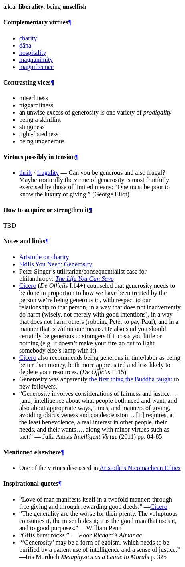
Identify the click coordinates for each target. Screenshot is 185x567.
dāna (25, 45)
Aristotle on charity (44, 257)
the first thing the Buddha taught (131, 379)
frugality (48, 172)
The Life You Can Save (84, 278)
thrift (25, 172)
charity (28, 38)
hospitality (32, 52)
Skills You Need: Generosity (55, 264)
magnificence (36, 66)
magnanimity (36, 59)
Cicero (27, 285)
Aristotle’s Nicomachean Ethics (140, 467)
